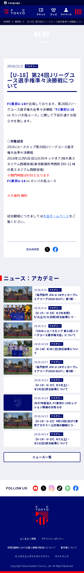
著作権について (69, 547)
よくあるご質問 (28, 538)
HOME (7, 21)
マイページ (66, 12)
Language (12, 3)
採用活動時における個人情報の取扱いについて (31, 547)
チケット (41, 12)
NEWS (18, 21)
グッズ (53, 12)
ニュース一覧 (42, 457)
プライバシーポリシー (52, 538)
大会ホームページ (56, 216)
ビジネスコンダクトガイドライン (32, 556)
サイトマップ (62, 556)
